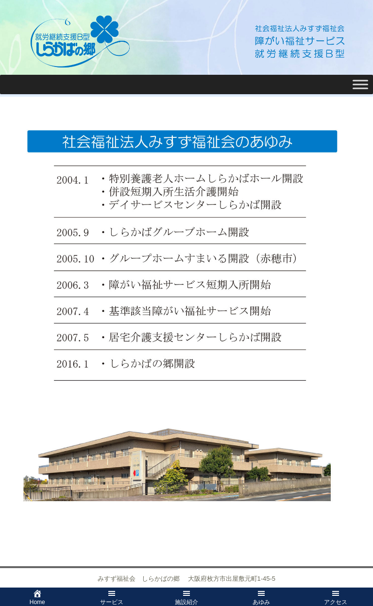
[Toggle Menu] (360, 84)
